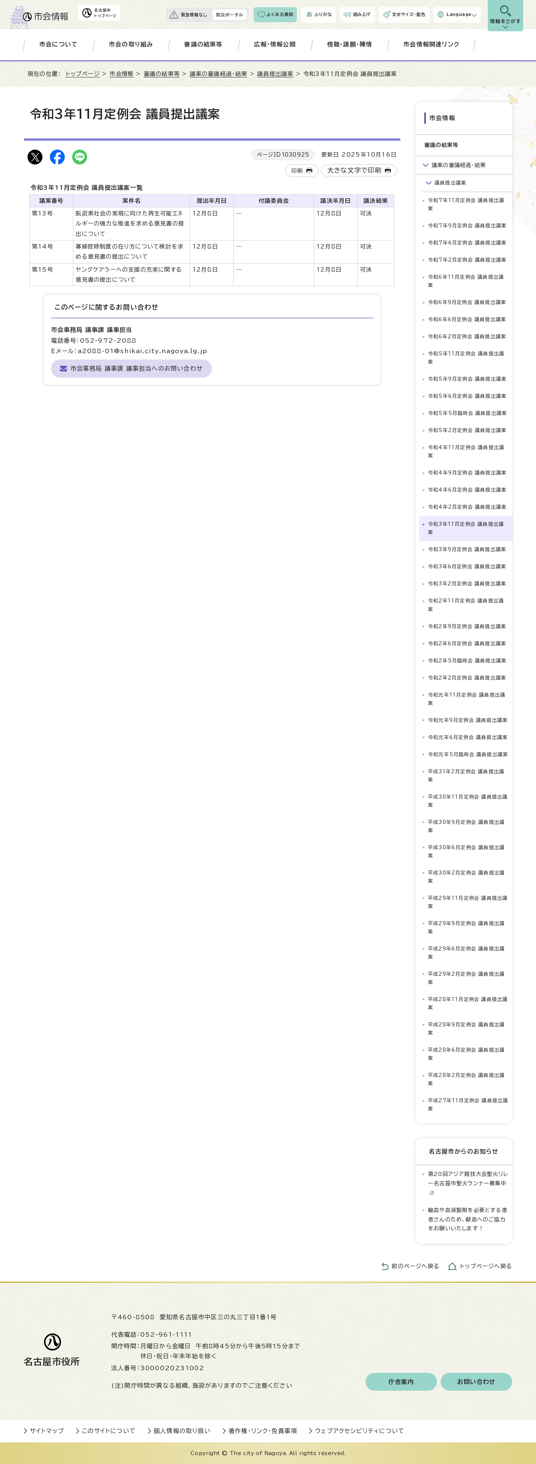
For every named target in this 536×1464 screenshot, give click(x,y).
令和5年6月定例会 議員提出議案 (467, 396)
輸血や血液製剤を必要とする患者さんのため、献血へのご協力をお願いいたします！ (467, 1219)
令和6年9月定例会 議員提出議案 (467, 302)
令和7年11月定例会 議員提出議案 (466, 204)
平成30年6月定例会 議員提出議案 (466, 851)
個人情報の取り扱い (182, 1431)
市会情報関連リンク (431, 44)
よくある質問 (280, 14)
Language (459, 14)
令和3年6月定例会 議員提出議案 (467, 566)
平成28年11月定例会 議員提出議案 (468, 1003)
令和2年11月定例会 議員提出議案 (466, 604)
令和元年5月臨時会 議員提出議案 (468, 754)
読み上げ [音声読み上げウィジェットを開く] (362, 14)
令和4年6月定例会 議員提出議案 (467, 490)
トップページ (83, 74)
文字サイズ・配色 (409, 14)
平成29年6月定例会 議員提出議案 (466, 952)
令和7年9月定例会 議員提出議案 (467, 225)
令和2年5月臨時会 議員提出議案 (467, 660)
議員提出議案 (275, 74)
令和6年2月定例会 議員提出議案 (467, 336)
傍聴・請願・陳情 (350, 44)
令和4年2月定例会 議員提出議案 (467, 507)
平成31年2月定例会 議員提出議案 (466, 775)
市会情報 (121, 74)
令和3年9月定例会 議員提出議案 (467, 549)
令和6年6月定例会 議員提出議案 (467, 319)
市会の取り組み (131, 44)
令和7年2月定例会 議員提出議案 (467, 260)
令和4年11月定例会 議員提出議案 (466, 451)
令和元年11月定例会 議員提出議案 (466, 698)
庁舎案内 (401, 1382)
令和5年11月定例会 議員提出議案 (466, 357)
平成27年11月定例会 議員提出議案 (468, 1104)
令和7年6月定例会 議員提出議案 (467, 242)
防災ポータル (229, 15)
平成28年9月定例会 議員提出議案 (466, 1028)
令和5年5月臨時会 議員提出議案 (467, 413)
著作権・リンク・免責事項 (263, 1431)
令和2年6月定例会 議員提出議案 (467, 643)
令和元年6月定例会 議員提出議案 (468, 737)
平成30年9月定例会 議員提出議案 (466, 826)
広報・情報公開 (275, 44)
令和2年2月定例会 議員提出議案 (467, 677)
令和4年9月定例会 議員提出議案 (467, 472)
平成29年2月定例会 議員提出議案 (466, 978)
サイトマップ (47, 1431)
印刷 (297, 170)
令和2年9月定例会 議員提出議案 (467, 626)
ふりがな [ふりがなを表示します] (323, 14)
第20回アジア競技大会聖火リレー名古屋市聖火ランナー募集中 (468, 1183)
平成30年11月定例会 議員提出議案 (468, 801)
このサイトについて (109, 1431)
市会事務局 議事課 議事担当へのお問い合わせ (136, 368)
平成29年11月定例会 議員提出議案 (468, 902)
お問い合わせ (476, 1382)
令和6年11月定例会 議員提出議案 (466, 281)
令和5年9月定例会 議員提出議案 (467, 379)
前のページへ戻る (416, 1266)
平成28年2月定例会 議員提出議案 (466, 1079)
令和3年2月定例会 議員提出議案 (467, 583)
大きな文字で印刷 (354, 170)
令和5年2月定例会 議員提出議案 (467, 430)
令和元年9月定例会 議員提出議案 (468, 720)
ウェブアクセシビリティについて (360, 1431)
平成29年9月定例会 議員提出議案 (466, 927)
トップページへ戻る (486, 1266)
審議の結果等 (203, 44)
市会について (58, 44)
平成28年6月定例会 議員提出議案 (466, 1054)
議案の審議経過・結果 (219, 74)
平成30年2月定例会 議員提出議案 (466, 876)
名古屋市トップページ (105, 12)
